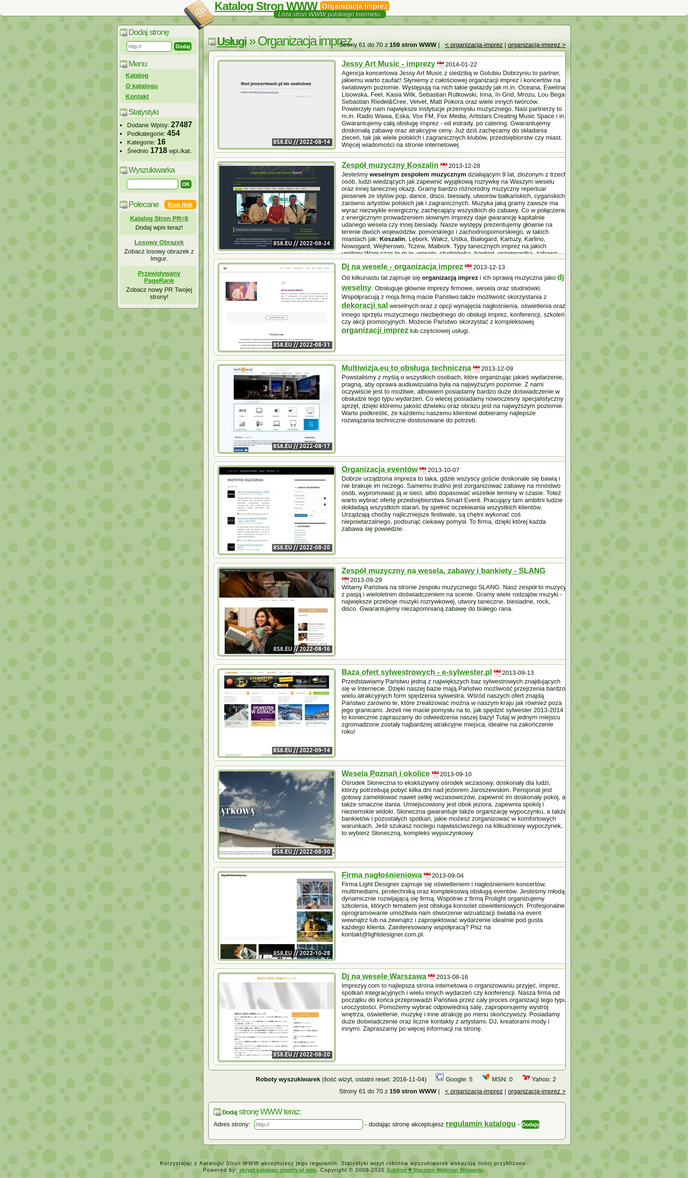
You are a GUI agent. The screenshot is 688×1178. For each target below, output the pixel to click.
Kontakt (137, 96)
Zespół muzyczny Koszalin (390, 165)
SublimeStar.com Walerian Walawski (435, 1170)
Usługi (231, 41)
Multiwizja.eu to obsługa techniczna (406, 368)
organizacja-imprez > (537, 44)
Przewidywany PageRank (159, 277)
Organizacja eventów (380, 469)
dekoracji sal (365, 305)
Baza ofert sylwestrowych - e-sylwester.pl (417, 672)
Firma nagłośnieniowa (382, 875)
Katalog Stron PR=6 (159, 218)
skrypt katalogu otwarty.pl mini (277, 1170)
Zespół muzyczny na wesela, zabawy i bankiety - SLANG (444, 571)
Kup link (180, 204)
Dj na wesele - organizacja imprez (402, 267)
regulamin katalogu (481, 1124)
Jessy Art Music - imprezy (388, 64)
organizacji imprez (375, 330)
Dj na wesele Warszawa (384, 976)
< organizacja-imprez (474, 44)
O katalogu (142, 85)
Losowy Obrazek (158, 242)
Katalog (137, 75)
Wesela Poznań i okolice (386, 774)
